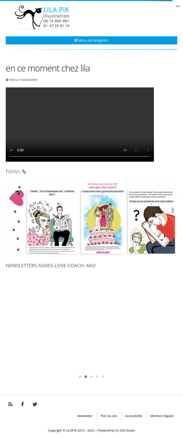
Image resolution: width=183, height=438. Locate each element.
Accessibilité (133, 416)
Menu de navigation (91, 40)
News (16, 171)
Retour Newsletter (24, 79)
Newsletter (84, 416)
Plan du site (109, 416)
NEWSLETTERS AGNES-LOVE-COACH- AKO (51, 265)
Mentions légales (162, 416)
